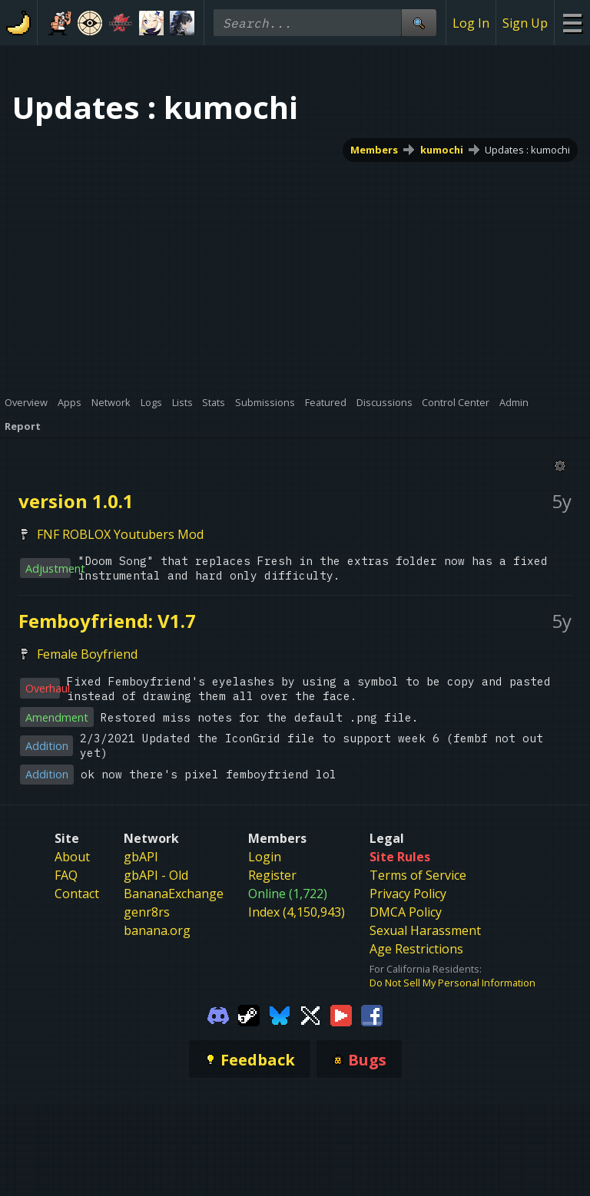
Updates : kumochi (527, 150)
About (72, 856)
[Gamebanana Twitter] (310, 1014)
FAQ (66, 875)
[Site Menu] (572, 22)
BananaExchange (174, 893)
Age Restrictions (416, 948)
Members (374, 150)
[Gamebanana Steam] (249, 1014)
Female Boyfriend (87, 654)
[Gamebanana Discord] (218, 1014)
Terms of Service (418, 875)
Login (264, 856)
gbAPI (141, 856)
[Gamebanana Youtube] (341, 1014)
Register (272, 875)
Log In (470, 23)
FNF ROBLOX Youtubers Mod (120, 534)
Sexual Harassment (425, 930)
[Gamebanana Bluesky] (279, 1014)
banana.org (157, 930)
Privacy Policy (408, 893)
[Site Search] (418, 22)
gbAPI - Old (156, 875)
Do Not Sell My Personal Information (452, 983)
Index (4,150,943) (296, 912)
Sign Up (525, 23)
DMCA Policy (406, 912)
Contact (77, 893)
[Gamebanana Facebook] (372, 1014)
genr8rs (147, 912)
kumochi (441, 150)
